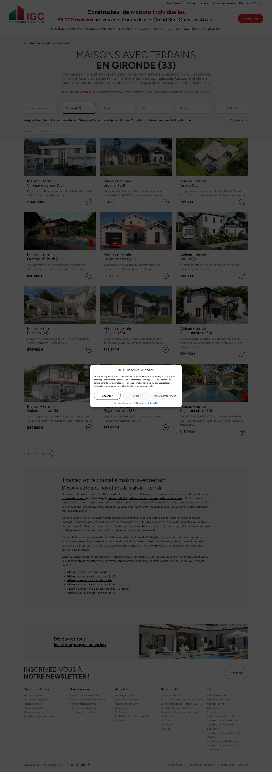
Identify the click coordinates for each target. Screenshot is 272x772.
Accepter (107, 395)
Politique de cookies (123, 402)
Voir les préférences (164, 395)
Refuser (136, 395)
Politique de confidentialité (146, 402)
